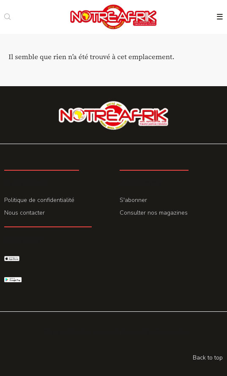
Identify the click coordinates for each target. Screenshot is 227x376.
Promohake (171, 332)
